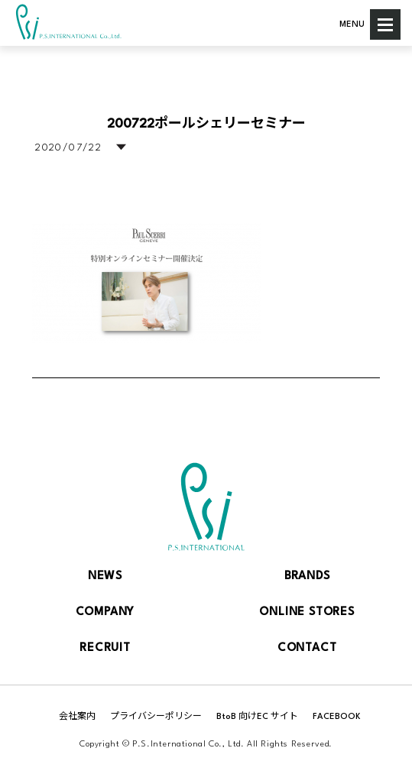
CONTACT (307, 648)
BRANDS (307, 576)
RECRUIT (105, 648)
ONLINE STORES (306, 612)
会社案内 (77, 717)
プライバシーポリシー (156, 717)
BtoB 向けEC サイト (257, 717)
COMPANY (105, 612)
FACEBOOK (337, 717)
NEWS (105, 576)
